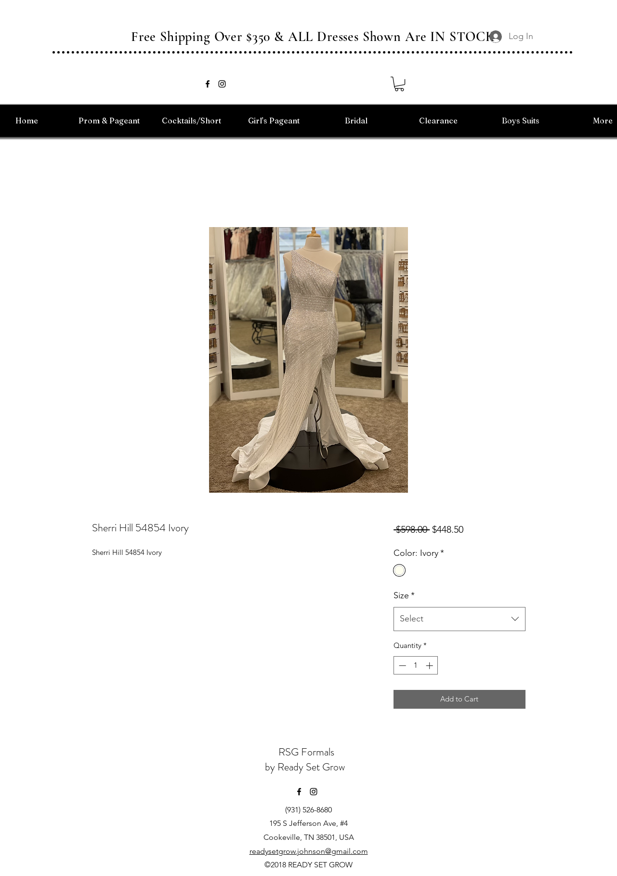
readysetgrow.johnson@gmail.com (308, 851)
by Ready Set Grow (306, 766)
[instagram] (222, 84)
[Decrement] (401, 665)
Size (404, 595)
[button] (399, 84)
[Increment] (430, 665)
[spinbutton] (416, 665)
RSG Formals (306, 751)
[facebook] (207, 84)
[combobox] (459, 619)
